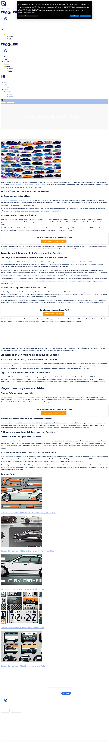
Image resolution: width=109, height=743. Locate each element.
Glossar (6, 719)
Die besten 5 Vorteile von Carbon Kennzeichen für (22, 589)
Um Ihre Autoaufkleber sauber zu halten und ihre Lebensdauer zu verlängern (22, 397)
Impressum (7, 722)
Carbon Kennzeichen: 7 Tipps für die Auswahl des (22, 627)
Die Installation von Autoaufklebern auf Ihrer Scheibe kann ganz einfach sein (22, 363)
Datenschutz (7, 724)
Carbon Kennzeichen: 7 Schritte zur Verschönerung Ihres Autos (28, 512)
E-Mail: (43, 689)
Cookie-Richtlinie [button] (68, 6)
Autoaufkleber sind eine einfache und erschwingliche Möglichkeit (28, 184)
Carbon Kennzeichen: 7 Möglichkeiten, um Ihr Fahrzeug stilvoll (28, 551)
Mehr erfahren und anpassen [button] (27, 16)
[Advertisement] (54, 335)
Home (5, 24)
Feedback (6, 32)
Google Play (16, 710)
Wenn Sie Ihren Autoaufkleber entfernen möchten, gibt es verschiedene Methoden (23, 441)
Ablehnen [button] (74, 16)
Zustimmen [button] (86, 16)
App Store (5, 710)
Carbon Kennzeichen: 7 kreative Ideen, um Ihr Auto (23, 666)
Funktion (6, 29)
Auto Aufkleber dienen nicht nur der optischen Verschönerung (18, 200)
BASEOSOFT (11, 741)
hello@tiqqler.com (9, 706)
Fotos (5, 27)
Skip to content (5, 8)
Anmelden (66, 693)
